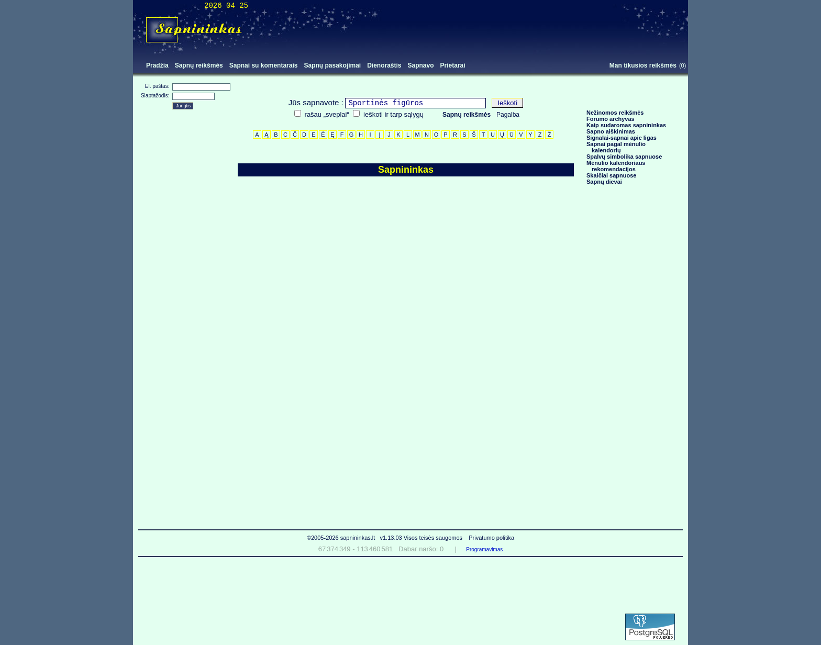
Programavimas (484, 549)
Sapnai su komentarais (263, 65)
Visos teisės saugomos (434, 538)
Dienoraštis (384, 65)
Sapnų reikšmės (199, 65)
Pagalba (507, 114)
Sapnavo (421, 65)
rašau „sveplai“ (327, 114)
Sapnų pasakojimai (332, 65)
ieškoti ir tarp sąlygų (393, 114)
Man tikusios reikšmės (642, 65)
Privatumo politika (491, 538)
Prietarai (452, 65)
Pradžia (157, 65)
